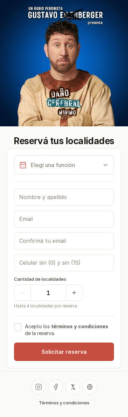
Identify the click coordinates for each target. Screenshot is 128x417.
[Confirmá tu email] (64, 240)
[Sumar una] (74, 292)
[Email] (64, 218)
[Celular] (64, 262)
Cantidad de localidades (40, 279)
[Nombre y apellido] (64, 197)
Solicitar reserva (64, 351)
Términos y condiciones (64, 402)
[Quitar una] (22, 292)
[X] (73, 387)
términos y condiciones (79, 326)
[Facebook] (55, 387)
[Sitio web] (90, 387)
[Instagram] (38, 387)
